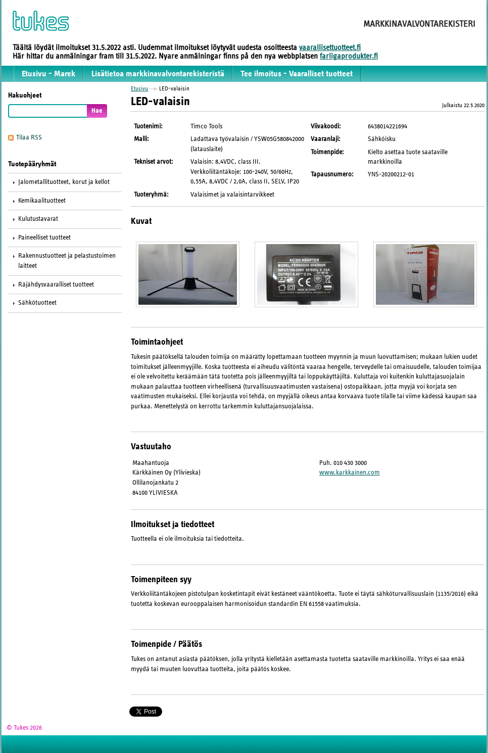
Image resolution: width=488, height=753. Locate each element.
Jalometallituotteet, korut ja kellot (64, 181)
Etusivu (139, 88)
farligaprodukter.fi (349, 56)
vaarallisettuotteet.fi (330, 47)
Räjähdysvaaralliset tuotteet (56, 284)
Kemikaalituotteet (42, 200)
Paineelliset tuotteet (44, 237)
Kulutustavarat (38, 218)
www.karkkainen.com (349, 472)
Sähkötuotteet (37, 302)
